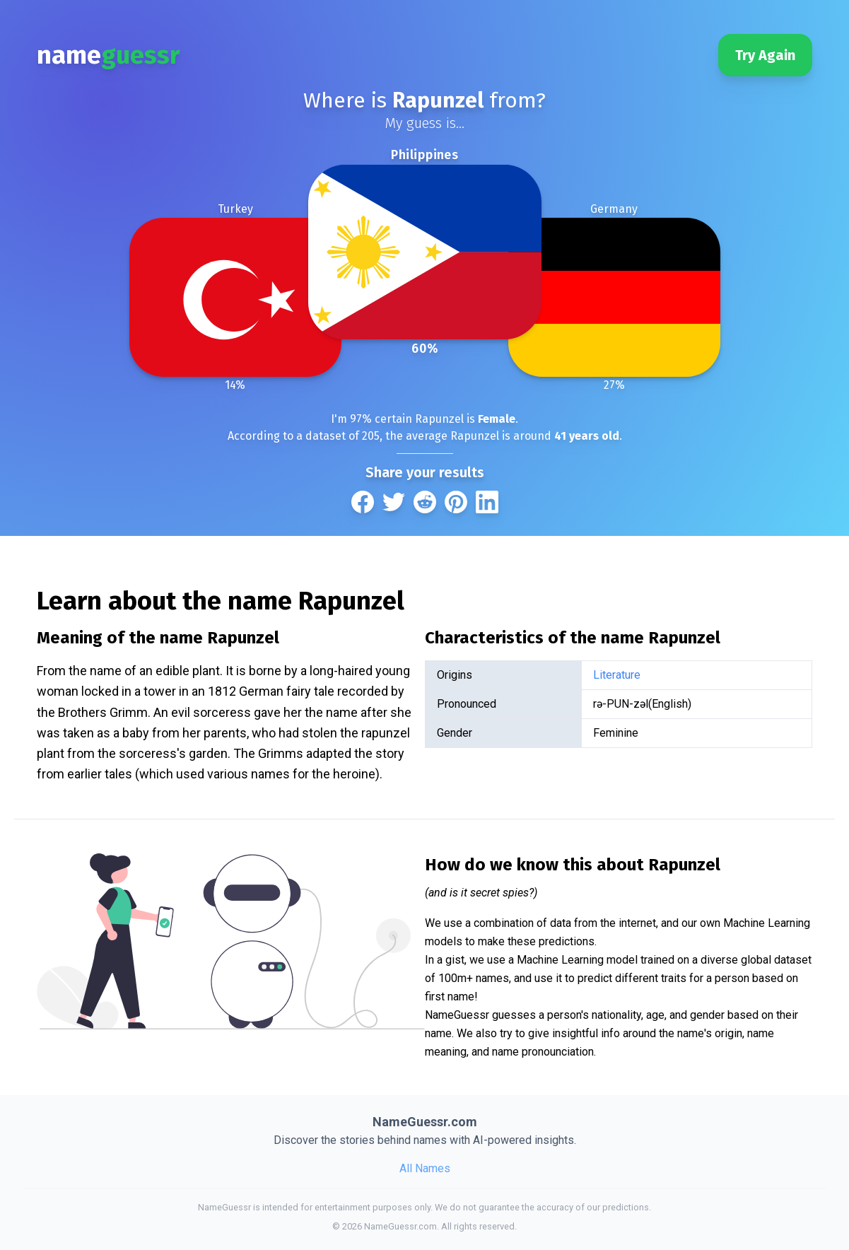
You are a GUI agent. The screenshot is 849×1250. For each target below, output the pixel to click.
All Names (424, 1168)
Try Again (765, 55)
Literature (616, 675)
